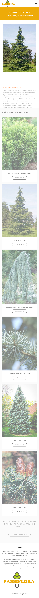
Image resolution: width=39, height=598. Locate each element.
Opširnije (19, 178)
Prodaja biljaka (17, 15)
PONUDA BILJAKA (19, 533)
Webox (25, 594)
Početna (8, 15)
